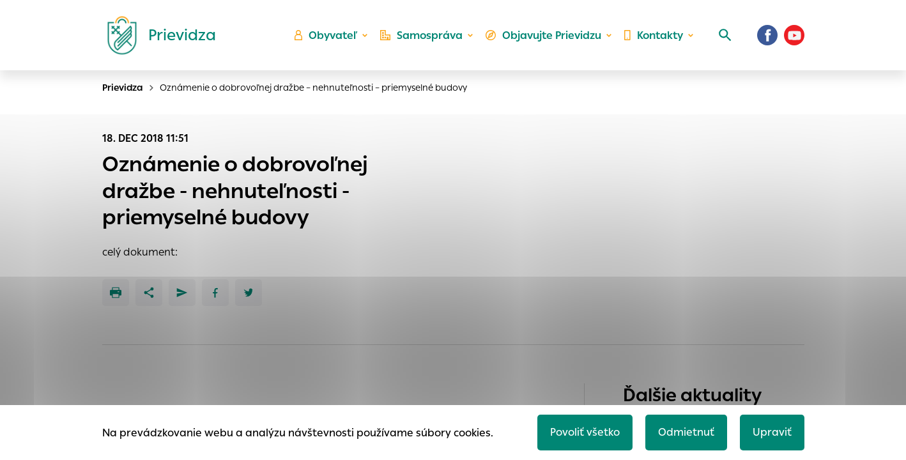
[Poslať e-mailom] (182, 292)
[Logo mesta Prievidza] (156, 35)
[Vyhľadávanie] (725, 35)
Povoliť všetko (585, 432)
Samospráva (421, 35)
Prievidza (122, 87)
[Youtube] (794, 35)
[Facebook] (767, 35)
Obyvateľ (326, 35)
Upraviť (772, 432)
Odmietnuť (686, 432)
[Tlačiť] (115, 292)
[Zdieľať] (148, 292)
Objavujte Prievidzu (543, 35)
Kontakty (653, 35)
